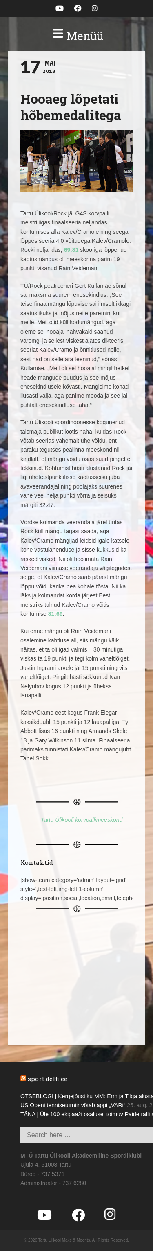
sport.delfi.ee (47, 1079)
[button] (76, 36)
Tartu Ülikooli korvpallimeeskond (81, 820)
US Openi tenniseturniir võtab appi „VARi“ (72, 1105)
